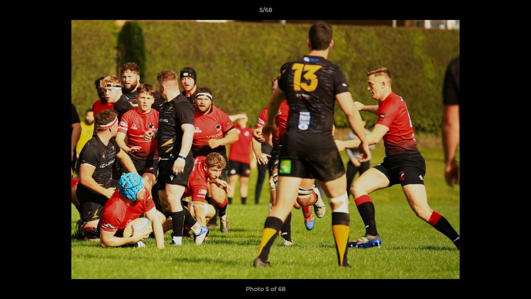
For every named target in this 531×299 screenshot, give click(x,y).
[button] (516, 12)
